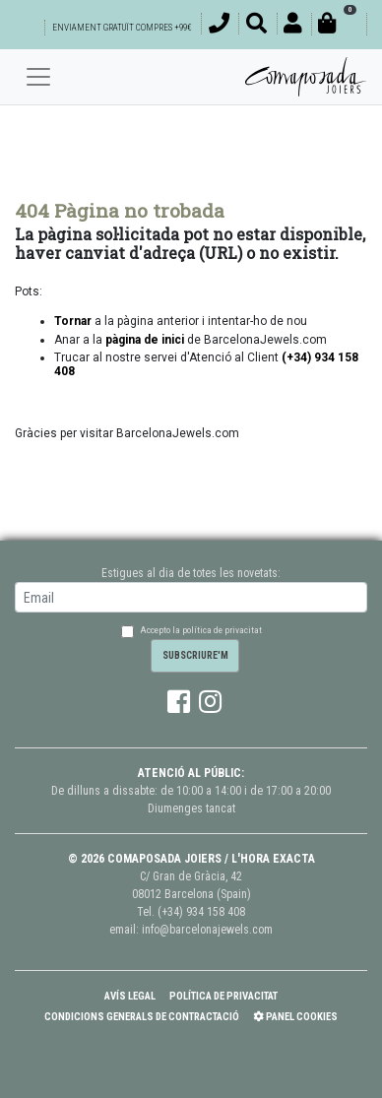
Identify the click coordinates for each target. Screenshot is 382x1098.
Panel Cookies (295, 1016)
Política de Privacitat (223, 996)
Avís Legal (130, 996)
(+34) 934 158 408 (201, 912)
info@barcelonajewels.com (207, 930)
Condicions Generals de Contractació (141, 1016)
